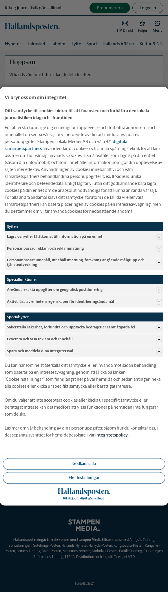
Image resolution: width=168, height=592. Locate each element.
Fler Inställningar (84, 477)
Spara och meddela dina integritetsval (84, 351)
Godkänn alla (84, 463)
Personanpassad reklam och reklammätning (84, 249)
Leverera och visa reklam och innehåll (84, 339)
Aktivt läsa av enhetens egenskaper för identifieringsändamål (84, 302)
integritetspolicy (111, 435)
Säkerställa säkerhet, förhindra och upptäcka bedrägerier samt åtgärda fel (84, 327)
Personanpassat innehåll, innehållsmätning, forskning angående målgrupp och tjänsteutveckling (84, 262)
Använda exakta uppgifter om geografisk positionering (84, 290)
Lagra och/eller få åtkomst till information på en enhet (84, 237)
